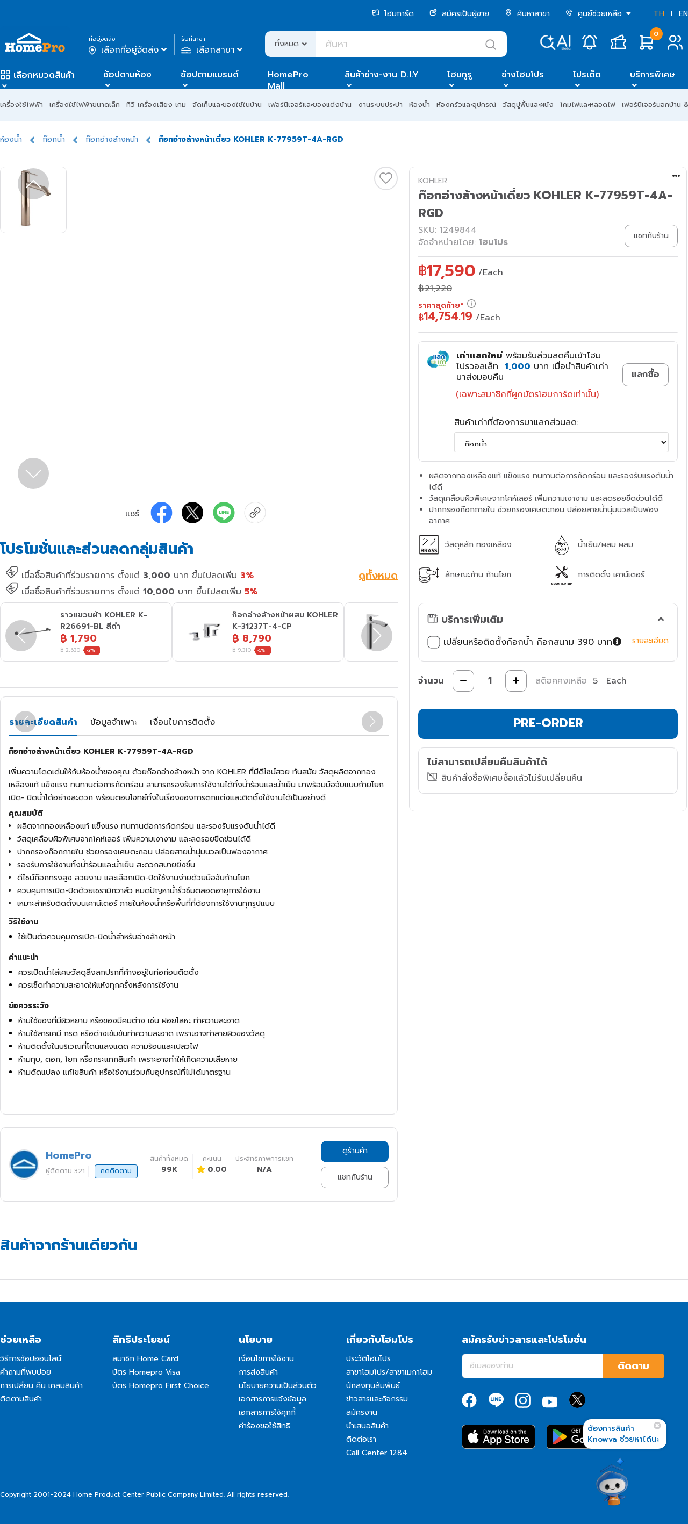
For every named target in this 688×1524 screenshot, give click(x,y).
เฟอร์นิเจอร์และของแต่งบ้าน (310, 104)
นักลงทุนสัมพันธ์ (373, 1385)
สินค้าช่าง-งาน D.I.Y (382, 74)
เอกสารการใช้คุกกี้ (267, 1412)
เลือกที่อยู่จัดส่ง (129, 50)
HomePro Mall (288, 80)
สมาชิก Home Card (145, 1358)
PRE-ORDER (548, 723)
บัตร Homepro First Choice (160, 1385)
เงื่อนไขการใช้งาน (266, 1358)
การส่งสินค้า (258, 1372)
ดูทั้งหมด (378, 576)
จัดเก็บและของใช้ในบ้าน (227, 104)
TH (659, 13)
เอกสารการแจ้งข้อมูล (272, 1399)
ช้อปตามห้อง (127, 74)
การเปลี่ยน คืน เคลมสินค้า (41, 1385)
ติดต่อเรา (361, 1439)
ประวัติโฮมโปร (368, 1358)
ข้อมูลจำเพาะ (113, 722)
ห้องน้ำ (419, 104)
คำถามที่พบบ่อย (25, 1372)
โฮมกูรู (459, 74)
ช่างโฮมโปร (522, 74)
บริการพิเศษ (652, 74)
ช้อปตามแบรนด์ (210, 74)
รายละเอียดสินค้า (43, 722)
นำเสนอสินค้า (367, 1426)
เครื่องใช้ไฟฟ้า (21, 104)
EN (683, 13)
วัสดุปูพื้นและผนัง (528, 104)
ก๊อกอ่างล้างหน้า (111, 139)
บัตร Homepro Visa (146, 1372)
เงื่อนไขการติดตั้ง (182, 722)
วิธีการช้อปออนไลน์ (30, 1358)
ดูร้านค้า (355, 1150)
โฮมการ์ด (393, 13)
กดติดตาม (116, 1171)
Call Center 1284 (376, 1452)
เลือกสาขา (213, 50)
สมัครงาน (361, 1412)
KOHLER (432, 180)
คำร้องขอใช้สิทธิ (264, 1426)
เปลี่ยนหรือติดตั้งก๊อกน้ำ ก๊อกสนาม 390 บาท (524, 642)
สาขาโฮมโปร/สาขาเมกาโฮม (389, 1372)
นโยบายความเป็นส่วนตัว (278, 1385)
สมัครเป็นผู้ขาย (459, 13)
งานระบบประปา (380, 104)
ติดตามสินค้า (21, 1399)
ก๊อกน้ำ (53, 139)
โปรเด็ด (587, 74)
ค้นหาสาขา (527, 13)
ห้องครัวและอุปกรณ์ (466, 104)
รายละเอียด (650, 640)
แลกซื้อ (646, 374)
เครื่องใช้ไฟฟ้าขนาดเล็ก (84, 104)
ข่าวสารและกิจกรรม (377, 1399)
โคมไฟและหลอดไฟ (587, 104)
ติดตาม (633, 1366)
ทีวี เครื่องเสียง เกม (156, 104)
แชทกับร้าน (355, 1177)
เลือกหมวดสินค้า (44, 75)
